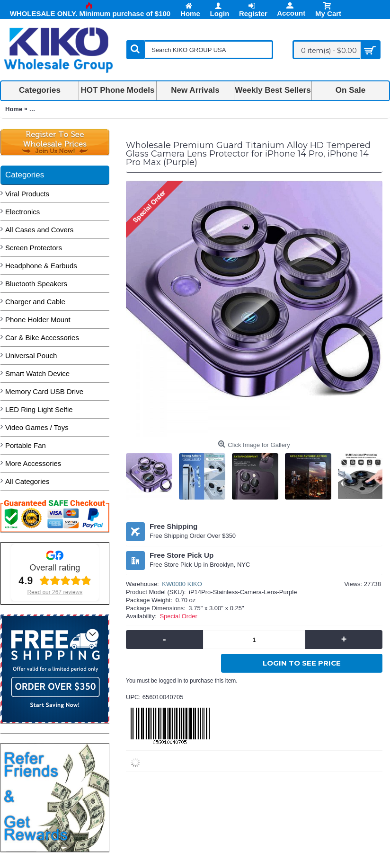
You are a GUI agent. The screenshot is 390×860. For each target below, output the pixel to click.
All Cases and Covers (39, 230)
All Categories (27, 481)
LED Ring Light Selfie (39, 409)
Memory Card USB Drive (44, 391)
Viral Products (27, 194)
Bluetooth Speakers (36, 284)
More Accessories (33, 463)
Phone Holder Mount (38, 320)
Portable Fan (25, 445)
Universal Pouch (31, 355)
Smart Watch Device (37, 373)
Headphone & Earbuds (41, 266)
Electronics (22, 212)
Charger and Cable (35, 302)
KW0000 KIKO (182, 584)
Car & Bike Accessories (42, 337)
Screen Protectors (33, 248)
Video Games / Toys (37, 427)
